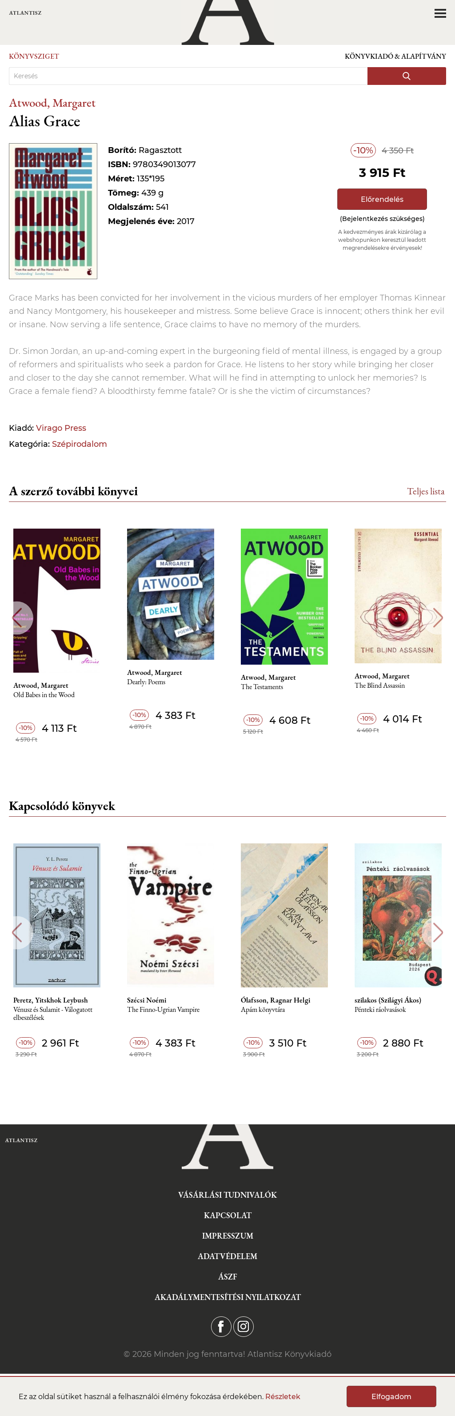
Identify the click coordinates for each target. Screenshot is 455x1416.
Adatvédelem (227, 1256)
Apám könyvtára (263, 1010)
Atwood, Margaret (52, 102)
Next (438, 617)
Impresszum (227, 1236)
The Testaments (262, 687)
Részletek (282, 1396)
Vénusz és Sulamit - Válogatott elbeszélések (52, 1014)
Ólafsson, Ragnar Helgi (275, 1000)
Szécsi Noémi (146, 1000)
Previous (16, 617)
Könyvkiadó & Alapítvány (395, 56)
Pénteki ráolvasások (380, 1010)
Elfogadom (391, 1396)
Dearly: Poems (146, 682)
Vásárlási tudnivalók (227, 1195)
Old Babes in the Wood (44, 695)
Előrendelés (382, 199)
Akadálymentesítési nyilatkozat (228, 1297)
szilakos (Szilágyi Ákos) (388, 1000)
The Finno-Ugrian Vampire (163, 1010)
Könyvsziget (34, 56)
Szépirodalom (79, 444)
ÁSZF (227, 1277)
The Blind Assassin (380, 686)
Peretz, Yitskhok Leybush (50, 1000)
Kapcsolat (227, 1215)
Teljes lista (426, 491)
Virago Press (61, 428)
